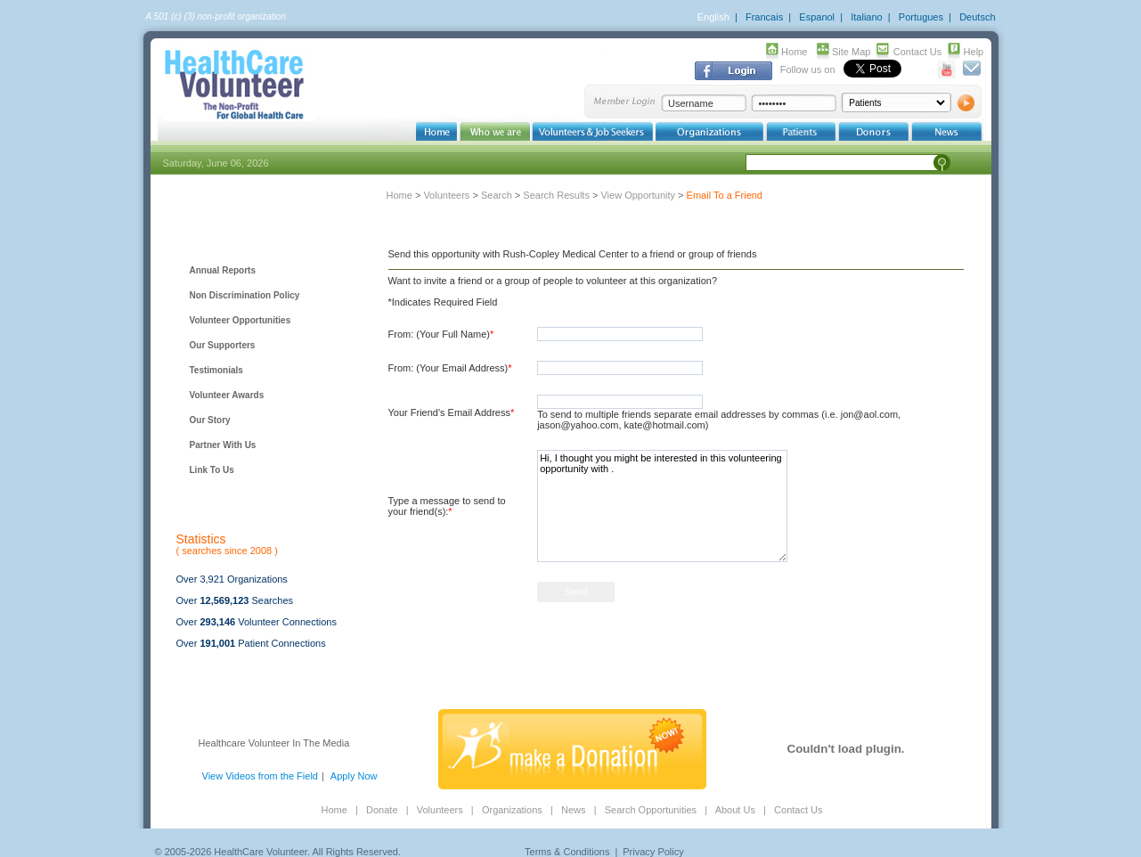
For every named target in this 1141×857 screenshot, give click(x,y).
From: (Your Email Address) (450, 368)
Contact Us (917, 51)
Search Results (556, 195)
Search (496, 195)
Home (794, 51)
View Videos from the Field (260, 776)
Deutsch (977, 17)
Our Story (210, 420)
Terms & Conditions (567, 851)
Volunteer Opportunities (240, 320)
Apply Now (354, 776)
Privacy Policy (653, 851)
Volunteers (446, 195)
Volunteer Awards (227, 395)
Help (974, 51)
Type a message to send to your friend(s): (447, 506)
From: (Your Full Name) (441, 334)
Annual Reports (223, 270)
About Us (735, 809)
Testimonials (216, 370)
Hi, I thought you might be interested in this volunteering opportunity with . (662, 506)
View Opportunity (637, 195)
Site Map (851, 51)
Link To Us (212, 470)
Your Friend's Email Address (451, 412)
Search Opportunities (651, 809)
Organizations (512, 809)
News (573, 809)
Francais (764, 17)
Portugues (921, 17)
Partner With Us (223, 445)
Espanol (817, 17)
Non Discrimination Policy (245, 295)
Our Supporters (223, 345)
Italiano (866, 17)
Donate (381, 809)
